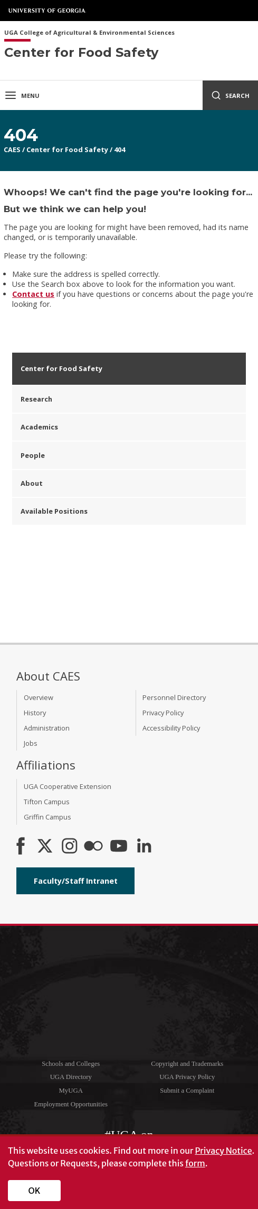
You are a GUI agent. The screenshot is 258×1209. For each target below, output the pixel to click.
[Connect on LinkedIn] (144, 847)
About (32, 483)
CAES (12, 149)
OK (34, 1190)
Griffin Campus (47, 817)
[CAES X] (46, 847)
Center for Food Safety (67, 149)
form (195, 1163)
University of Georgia (47, 10)
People (33, 455)
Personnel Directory (174, 697)
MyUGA (71, 1090)
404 (119, 149)
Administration (47, 728)
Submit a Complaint (187, 1090)
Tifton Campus (47, 801)
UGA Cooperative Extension (67, 786)
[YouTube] (118, 847)
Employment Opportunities (71, 1104)
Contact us (33, 294)
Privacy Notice (223, 1150)
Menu (22, 95)
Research (36, 399)
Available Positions (54, 511)
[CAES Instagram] (70, 847)
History (35, 712)
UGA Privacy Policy (187, 1077)
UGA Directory (71, 1077)
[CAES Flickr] (93, 847)
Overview (38, 697)
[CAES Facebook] (20, 847)
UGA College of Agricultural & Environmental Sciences (89, 32)
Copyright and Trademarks (187, 1063)
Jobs (30, 743)
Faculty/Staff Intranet (76, 881)
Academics (39, 427)
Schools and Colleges (71, 1063)
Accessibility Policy (171, 728)
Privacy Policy (163, 712)
